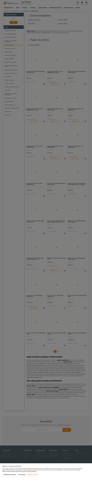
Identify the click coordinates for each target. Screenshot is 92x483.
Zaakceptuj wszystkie (32, 474)
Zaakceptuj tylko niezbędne (9, 474)
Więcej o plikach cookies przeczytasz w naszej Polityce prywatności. (19, 471)
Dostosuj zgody (21, 474)
